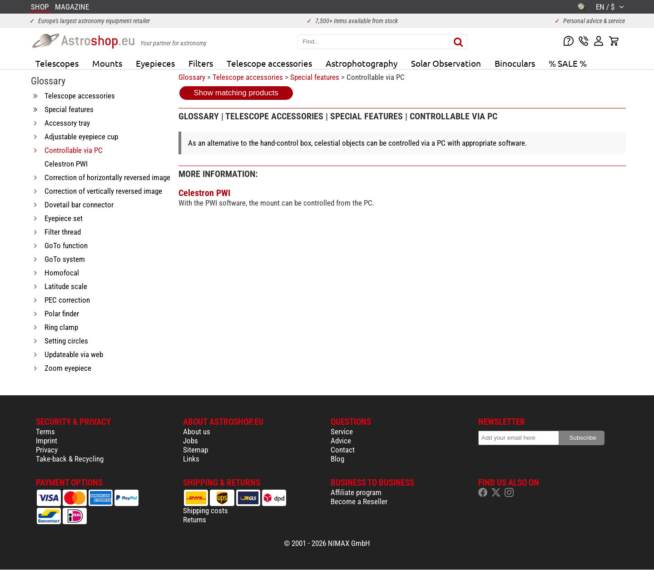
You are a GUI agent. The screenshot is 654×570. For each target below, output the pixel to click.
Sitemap (195, 449)
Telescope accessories (269, 63)
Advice (341, 440)
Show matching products (236, 92)
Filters (200, 63)
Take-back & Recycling (70, 458)
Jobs (190, 440)
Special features (314, 77)
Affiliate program (356, 492)
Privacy (47, 449)
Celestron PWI (204, 192)
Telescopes (57, 63)
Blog (337, 458)
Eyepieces (155, 63)
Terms (45, 431)
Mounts (107, 63)
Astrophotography (361, 63)
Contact (343, 449)
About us (196, 431)
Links (191, 458)
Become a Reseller (359, 501)
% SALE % (568, 63)
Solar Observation (446, 63)
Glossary (191, 77)
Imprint (46, 440)
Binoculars (515, 63)
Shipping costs (205, 510)
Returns (194, 519)
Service (342, 431)
